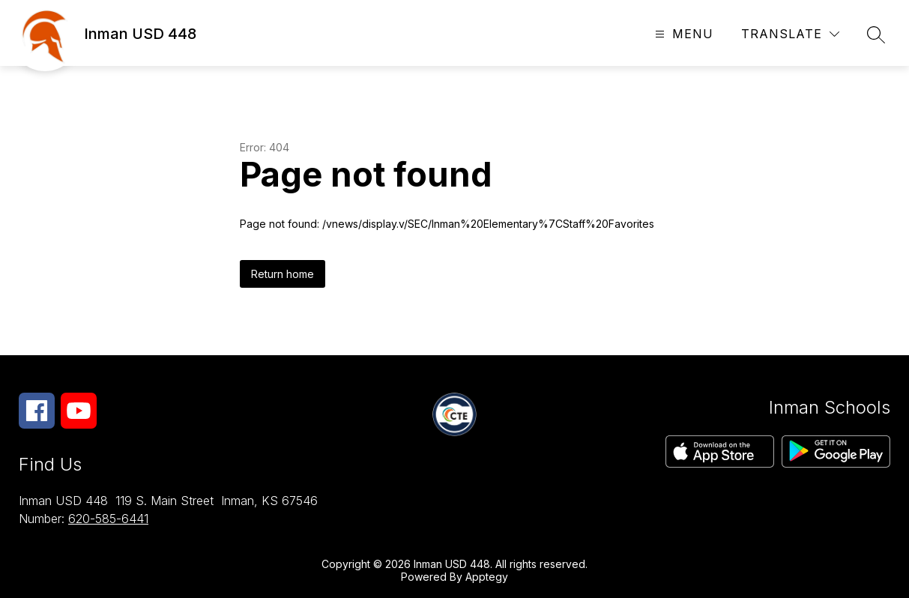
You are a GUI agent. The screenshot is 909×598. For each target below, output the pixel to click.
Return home (282, 274)
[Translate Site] (790, 34)
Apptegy (486, 576)
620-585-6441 (108, 518)
